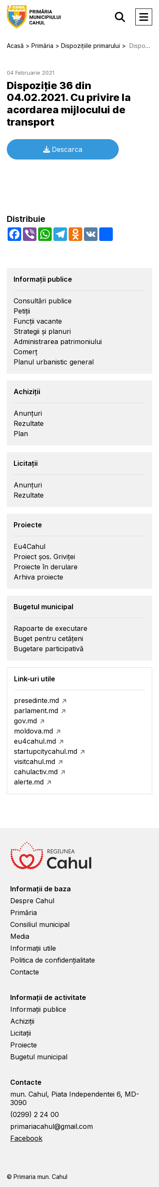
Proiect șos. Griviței (44, 556)
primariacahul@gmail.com (51, 1126)
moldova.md (33, 731)
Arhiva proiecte (38, 577)
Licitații (20, 1033)
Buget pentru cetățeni (48, 638)
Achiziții (22, 1021)
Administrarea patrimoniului (58, 341)
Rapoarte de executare (50, 628)
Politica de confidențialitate (52, 960)
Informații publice (38, 1009)
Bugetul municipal (38, 1057)
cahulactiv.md (36, 771)
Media (19, 936)
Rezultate (29, 423)
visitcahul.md (34, 761)
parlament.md (36, 710)
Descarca (62, 149)
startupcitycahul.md (45, 751)
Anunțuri (28, 413)
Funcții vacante (38, 321)
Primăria (23, 912)
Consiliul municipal (40, 924)
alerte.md (29, 782)
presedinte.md (36, 700)
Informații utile (33, 948)
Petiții (22, 311)
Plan (21, 433)
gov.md (25, 721)
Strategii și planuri (42, 331)
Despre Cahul (32, 900)
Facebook (26, 1138)
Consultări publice (43, 301)
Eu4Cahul (29, 546)
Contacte (24, 972)
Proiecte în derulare (46, 567)
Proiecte (23, 1045)
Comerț (25, 351)
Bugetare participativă (49, 648)
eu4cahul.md (35, 741)
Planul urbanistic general (54, 362)
